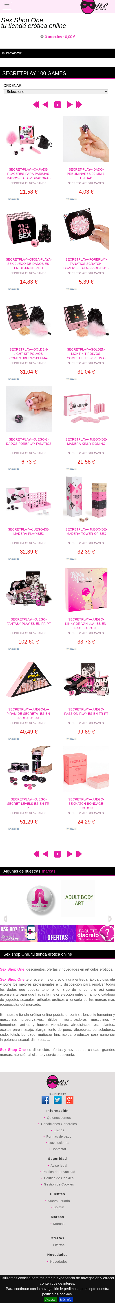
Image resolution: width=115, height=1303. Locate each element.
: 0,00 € (57, 37)
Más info (65, 1299)
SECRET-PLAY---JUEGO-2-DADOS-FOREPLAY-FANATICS (28, 442)
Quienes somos (59, 1117)
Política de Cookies (58, 1178)
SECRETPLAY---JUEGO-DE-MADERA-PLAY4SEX (28, 532)
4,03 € (86, 192)
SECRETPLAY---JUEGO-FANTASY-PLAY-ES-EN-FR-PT (29, 622)
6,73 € (28, 462)
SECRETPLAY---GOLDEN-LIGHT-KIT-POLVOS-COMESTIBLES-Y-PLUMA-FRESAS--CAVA (86, 353)
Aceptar (50, 1299)
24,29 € (86, 822)
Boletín (58, 1207)
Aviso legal (59, 1165)
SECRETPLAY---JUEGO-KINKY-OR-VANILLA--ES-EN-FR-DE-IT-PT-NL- (86, 623)
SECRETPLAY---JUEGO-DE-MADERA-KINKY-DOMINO (86, 442)
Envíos (59, 1130)
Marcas (58, 1224)
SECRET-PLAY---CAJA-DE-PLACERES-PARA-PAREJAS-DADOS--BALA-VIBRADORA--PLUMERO (29, 173)
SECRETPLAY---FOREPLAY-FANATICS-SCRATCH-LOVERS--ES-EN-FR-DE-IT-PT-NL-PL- (86, 263)
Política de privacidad (58, 1172)
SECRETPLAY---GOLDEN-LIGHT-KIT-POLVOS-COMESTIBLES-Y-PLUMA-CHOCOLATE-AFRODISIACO (28, 353)
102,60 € (28, 642)
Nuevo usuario (59, 1201)
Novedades (58, 1261)
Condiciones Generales (59, 1124)
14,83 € (29, 282)
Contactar (58, 1149)
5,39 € (86, 282)
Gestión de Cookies (59, 1184)
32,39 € (29, 552)
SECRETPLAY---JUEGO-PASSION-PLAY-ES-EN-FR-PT (86, 712)
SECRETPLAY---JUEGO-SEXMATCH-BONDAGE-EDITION (86, 803)
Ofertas (58, 1245)
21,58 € (29, 192)
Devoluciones (59, 1143)
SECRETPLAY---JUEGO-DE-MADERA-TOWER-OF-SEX (86, 532)
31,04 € (29, 372)
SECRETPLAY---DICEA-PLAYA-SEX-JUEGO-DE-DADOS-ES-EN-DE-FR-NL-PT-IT (29, 263)
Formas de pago (58, 1136)
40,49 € (29, 732)
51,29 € (29, 822)
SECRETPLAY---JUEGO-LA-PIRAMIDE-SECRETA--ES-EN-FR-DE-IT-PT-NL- (29, 713)
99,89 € (86, 732)
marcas (48, 871)
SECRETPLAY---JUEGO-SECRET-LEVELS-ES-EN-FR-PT (28, 803)
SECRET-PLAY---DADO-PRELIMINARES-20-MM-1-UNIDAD (86, 173)
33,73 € (86, 642)
